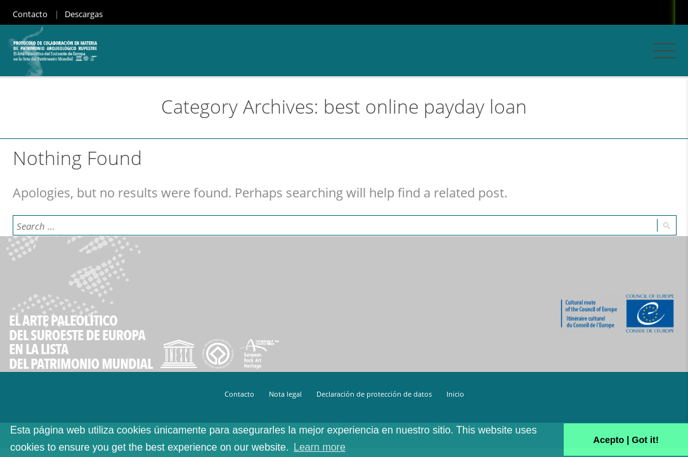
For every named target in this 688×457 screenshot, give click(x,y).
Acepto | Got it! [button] (626, 440)
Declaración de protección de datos (374, 394)
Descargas (84, 14)
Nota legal (285, 394)
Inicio (455, 394)
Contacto (30, 14)
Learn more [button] (320, 447)
